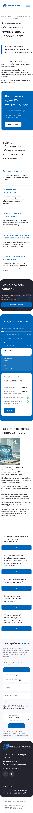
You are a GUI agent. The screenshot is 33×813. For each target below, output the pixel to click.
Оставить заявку (13, 124)
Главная (3, 16)
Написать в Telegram (12, 675)
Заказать (9, 411)
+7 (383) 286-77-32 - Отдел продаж (14, 756)
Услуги (9, 16)
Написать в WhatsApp (13, 680)
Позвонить (9, 670)
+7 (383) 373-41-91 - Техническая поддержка (14, 762)
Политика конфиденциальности (15, 801)
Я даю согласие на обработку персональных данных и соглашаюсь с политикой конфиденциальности (15, 707)
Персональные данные (12, 805)
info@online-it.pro (11, 768)
